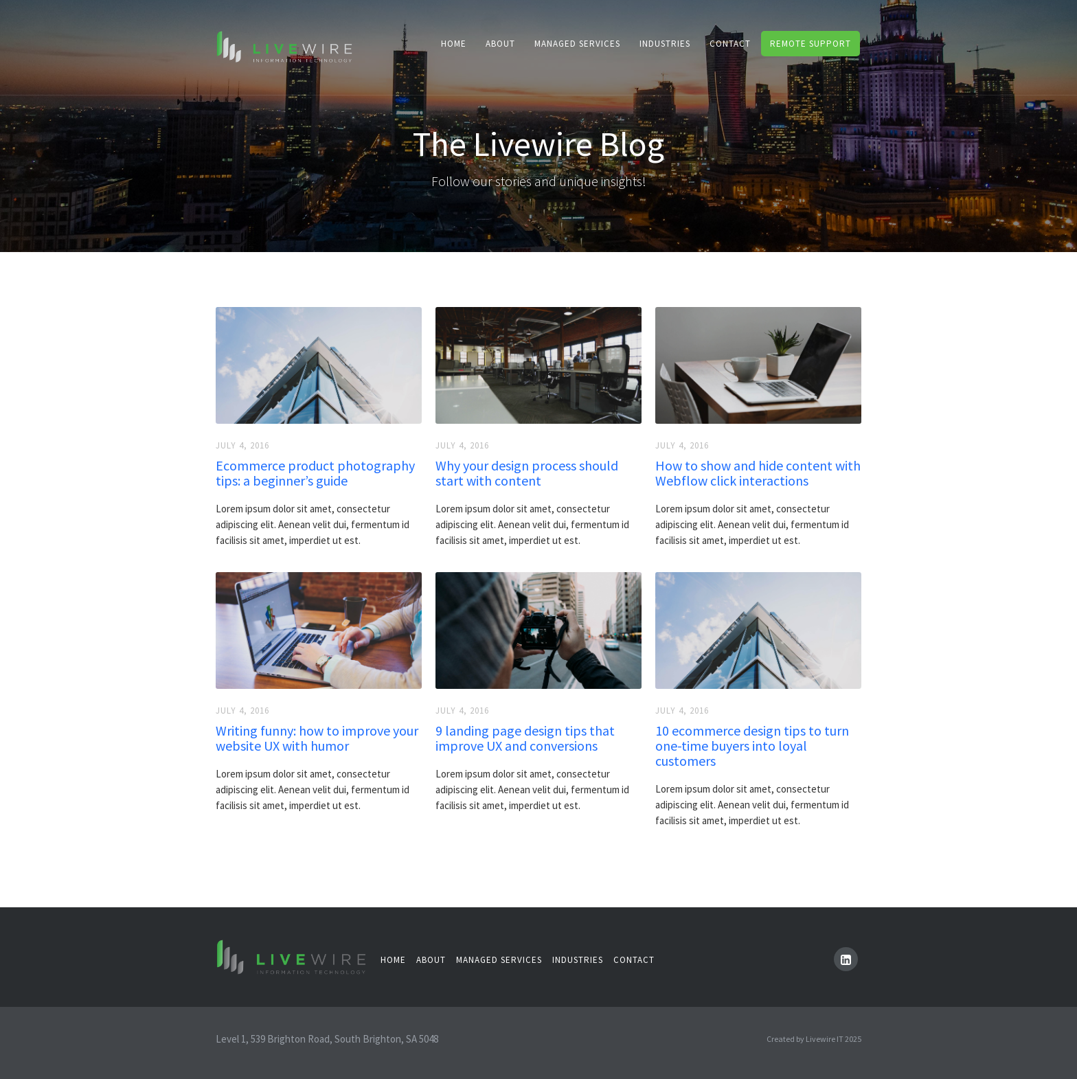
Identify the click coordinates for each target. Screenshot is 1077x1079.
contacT (730, 43)
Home (453, 43)
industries (664, 43)
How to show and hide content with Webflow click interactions (758, 473)
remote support (810, 43)
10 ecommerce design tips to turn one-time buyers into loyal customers (752, 746)
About (500, 43)
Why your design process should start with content (526, 473)
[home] (284, 45)
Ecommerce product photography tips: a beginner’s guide (315, 473)
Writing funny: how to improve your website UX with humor (317, 738)
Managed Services (577, 43)
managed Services (499, 960)
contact (634, 960)
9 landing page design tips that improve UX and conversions (525, 738)
